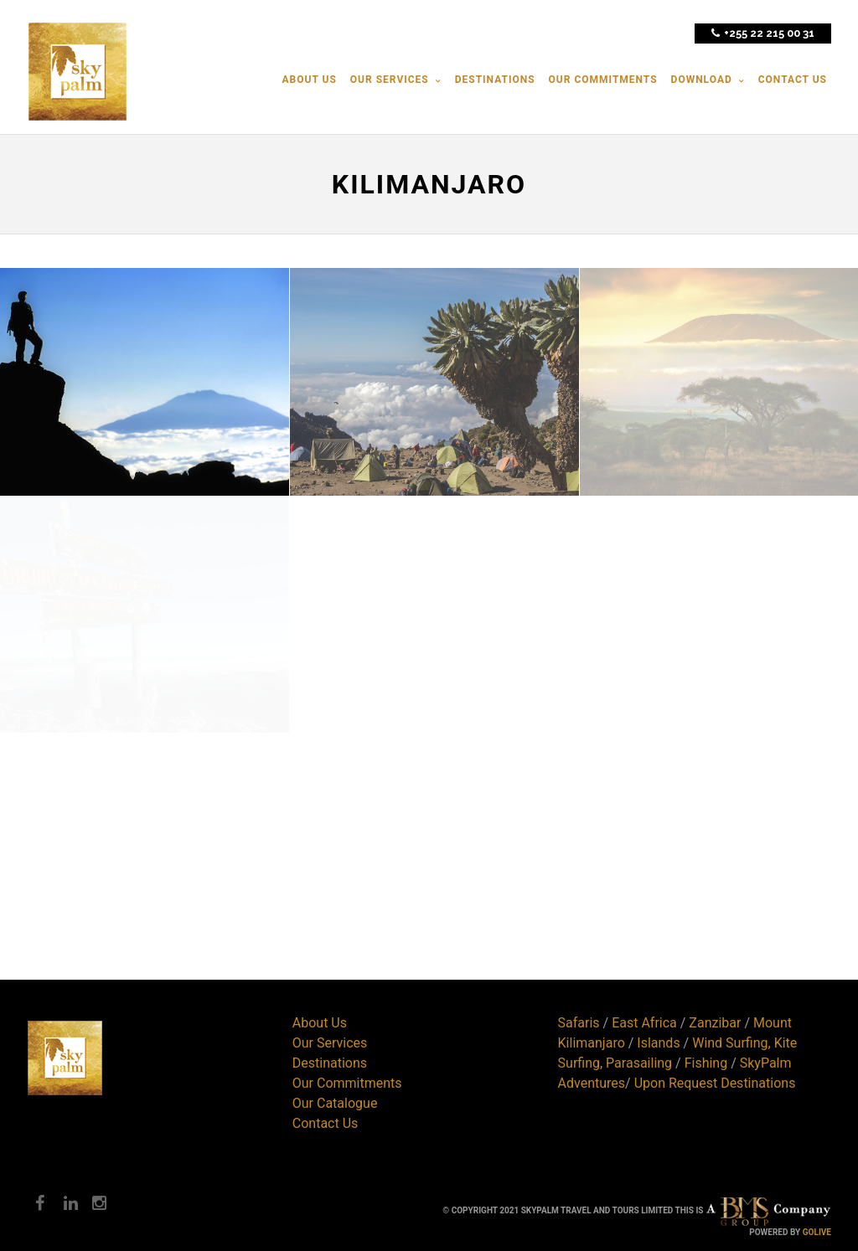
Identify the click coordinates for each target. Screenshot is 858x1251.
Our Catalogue (335, 1103)
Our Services (330, 1043)
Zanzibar (715, 1023)
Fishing (706, 1063)
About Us (319, 1023)
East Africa (644, 1023)
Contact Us (325, 1123)
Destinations (329, 1063)
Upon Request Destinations (715, 1083)
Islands (658, 1043)
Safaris (579, 1023)
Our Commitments (347, 1083)
